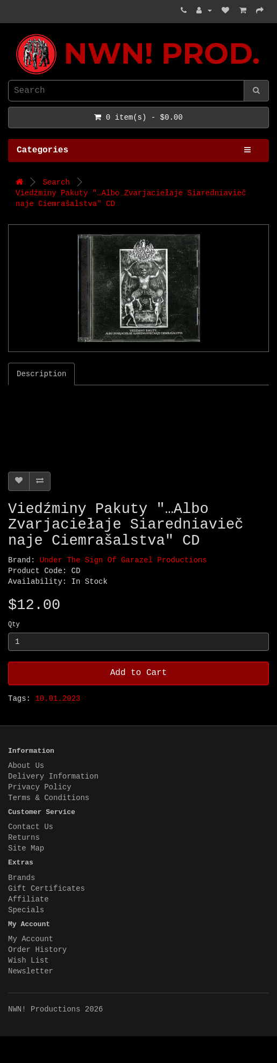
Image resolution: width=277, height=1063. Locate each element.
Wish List (28, 960)
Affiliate (28, 899)
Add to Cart (138, 673)
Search (55, 182)
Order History (37, 949)
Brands (21, 878)
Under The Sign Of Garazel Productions (123, 560)
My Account (30, 939)
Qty (14, 624)
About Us (26, 765)
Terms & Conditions (48, 798)
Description (41, 374)
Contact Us (30, 827)
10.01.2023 (57, 698)
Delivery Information (53, 776)
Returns (24, 837)
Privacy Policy (40, 787)
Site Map (26, 848)
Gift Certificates (46, 888)
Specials (26, 910)
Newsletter (30, 971)
